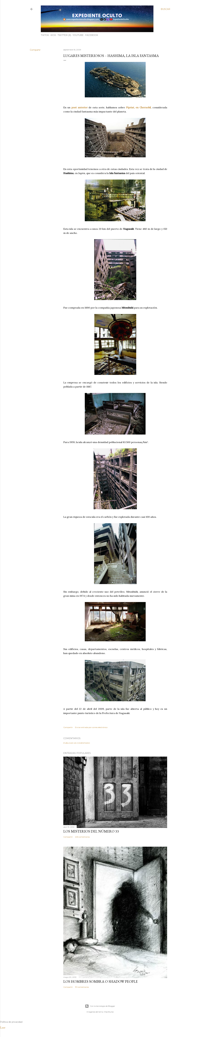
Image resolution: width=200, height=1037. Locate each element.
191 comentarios (82, 987)
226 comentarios (82, 837)
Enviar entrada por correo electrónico (91, 727)
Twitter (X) (64, 35)
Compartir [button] (35, 50)
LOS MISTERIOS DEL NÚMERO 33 (91, 831)
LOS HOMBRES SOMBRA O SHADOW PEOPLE (100, 981)
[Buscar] (165, 9)
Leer (2, 1027)
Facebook (91, 35)
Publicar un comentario (76, 743)
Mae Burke (109, 1012)
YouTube (78, 35)
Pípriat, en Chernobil (138, 107)
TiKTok (45, 35)
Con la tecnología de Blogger (100, 1006)
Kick (53, 35)
